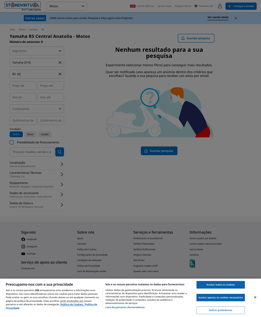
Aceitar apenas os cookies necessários (220, 297)
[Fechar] (255, 297)
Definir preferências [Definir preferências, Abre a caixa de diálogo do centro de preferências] (220, 310)
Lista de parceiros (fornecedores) (125, 307)
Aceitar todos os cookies (220, 284)
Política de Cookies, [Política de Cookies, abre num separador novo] (72, 304)
